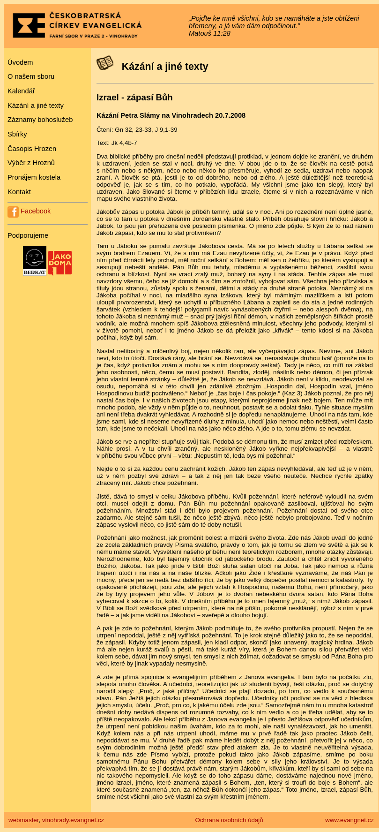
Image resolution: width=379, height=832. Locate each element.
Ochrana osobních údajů (229, 820)
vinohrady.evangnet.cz (73, 820)
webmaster (23, 820)
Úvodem (20, 62)
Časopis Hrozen (31, 148)
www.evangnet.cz (349, 820)
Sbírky (17, 134)
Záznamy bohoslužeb (40, 119)
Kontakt (19, 192)
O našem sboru (30, 76)
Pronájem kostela (33, 177)
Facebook (29, 211)
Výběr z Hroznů (31, 162)
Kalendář (21, 91)
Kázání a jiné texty (35, 105)
